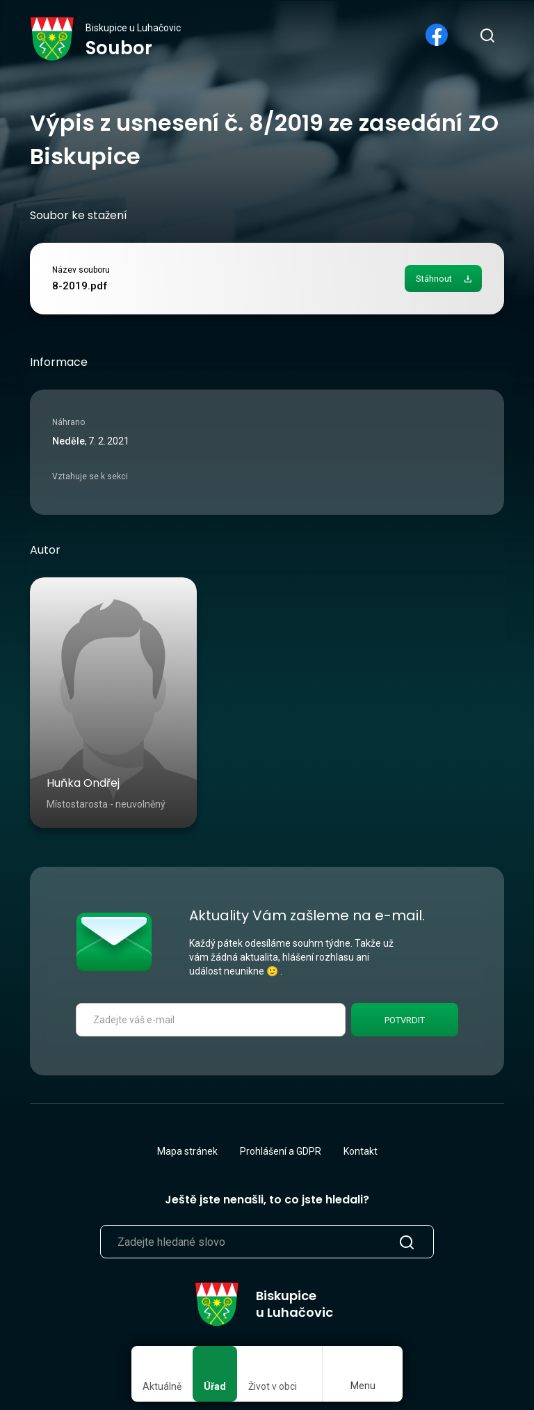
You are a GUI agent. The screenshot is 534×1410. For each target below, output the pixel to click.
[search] (486, 34)
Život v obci (272, 1386)
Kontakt (360, 1151)
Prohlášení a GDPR (280, 1151)
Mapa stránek (187, 1151)
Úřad (215, 1386)
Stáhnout (434, 278)
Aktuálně (162, 1386)
